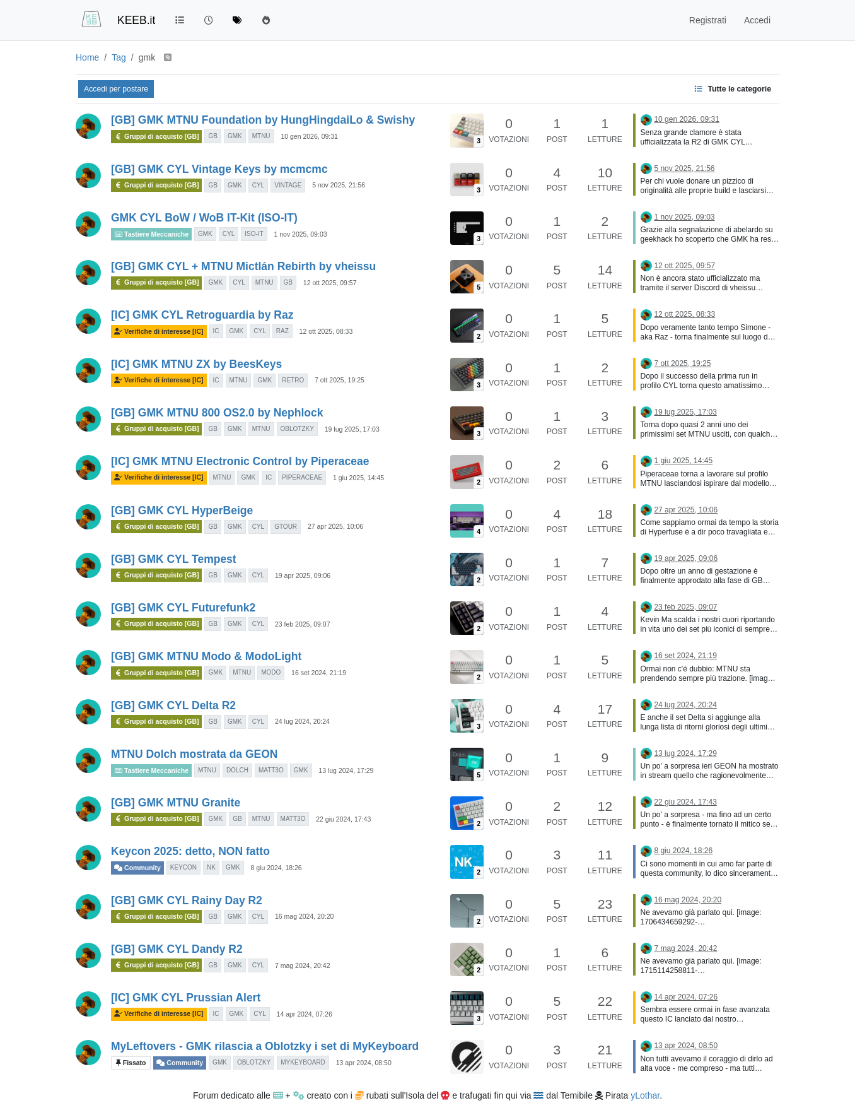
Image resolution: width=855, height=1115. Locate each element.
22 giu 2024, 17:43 (343, 819)
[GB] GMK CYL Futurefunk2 (183, 607)
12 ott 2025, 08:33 (326, 331)
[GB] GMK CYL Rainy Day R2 (186, 900)
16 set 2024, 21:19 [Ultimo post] (685, 655)
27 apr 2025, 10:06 (335, 526)
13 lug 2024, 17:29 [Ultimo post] (685, 753)
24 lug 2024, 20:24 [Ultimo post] (685, 704)
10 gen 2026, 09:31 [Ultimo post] (686, 119)
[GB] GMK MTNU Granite (175, 802)
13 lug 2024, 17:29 (345, 770)
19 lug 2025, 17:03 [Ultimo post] (685, 412)
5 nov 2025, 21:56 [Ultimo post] (684, 168)
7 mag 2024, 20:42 (302, 965)
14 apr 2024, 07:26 (304, 1014)
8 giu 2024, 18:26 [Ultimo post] (683, 850)
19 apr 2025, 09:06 (302, 575)
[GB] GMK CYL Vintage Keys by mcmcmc (219, 169)
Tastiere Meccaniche (151, 234)
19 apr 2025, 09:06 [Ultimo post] (686, 558)
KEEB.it (136, 20)
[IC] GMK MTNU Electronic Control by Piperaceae (240, 461)
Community (137, 868)
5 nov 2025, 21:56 (338, 185)
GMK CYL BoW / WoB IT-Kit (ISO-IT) (204, 217)
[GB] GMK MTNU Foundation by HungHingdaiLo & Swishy (263, 120)
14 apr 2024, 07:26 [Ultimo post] (686, 997)
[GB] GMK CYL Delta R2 (173, 705)
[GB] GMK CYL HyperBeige (182, 510)
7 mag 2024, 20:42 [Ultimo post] (685, 948)
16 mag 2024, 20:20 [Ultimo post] (687, 899)
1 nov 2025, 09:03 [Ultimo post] (684, 217)
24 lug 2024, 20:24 (302, 721)
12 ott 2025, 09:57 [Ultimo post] (684, 265)
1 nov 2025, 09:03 (300, 234)
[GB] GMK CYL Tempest (173, 559)
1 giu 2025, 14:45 (358, 477)
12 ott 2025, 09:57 (330, 282)
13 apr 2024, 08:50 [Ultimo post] (686, 1045)
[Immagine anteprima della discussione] (467, 130)
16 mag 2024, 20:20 (304, 916)
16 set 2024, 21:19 (318, 672)
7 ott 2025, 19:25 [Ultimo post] (682, 363)
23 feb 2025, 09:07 (302, 624)
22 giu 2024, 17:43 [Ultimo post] (685, 802)
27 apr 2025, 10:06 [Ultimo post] (686, 509)
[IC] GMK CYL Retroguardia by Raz (202, 315)
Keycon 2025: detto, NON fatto (190, 851)
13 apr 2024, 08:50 (364, 1062)
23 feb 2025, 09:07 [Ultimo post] (685, 607)
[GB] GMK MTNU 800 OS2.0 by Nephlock (217, 412)
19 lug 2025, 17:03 (352, 429)
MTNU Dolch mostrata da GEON (194, 754)
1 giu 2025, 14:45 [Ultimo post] (683, 460)
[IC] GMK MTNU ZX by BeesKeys (196, 364)
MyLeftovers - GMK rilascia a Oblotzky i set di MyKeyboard (265, 1046)
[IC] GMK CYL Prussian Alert (185, 997)
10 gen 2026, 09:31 (309, 136)
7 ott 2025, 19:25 (339, 380)
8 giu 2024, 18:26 (276, 867)
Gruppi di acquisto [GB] (156, 137)
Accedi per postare (116, 89)
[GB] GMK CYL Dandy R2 (177, 949)
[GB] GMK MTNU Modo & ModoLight (206, 656)
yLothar (645, 1095)
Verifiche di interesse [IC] (159, 331)
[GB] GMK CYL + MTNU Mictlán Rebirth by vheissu (243, 266)
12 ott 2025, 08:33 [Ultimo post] (684, 314)
